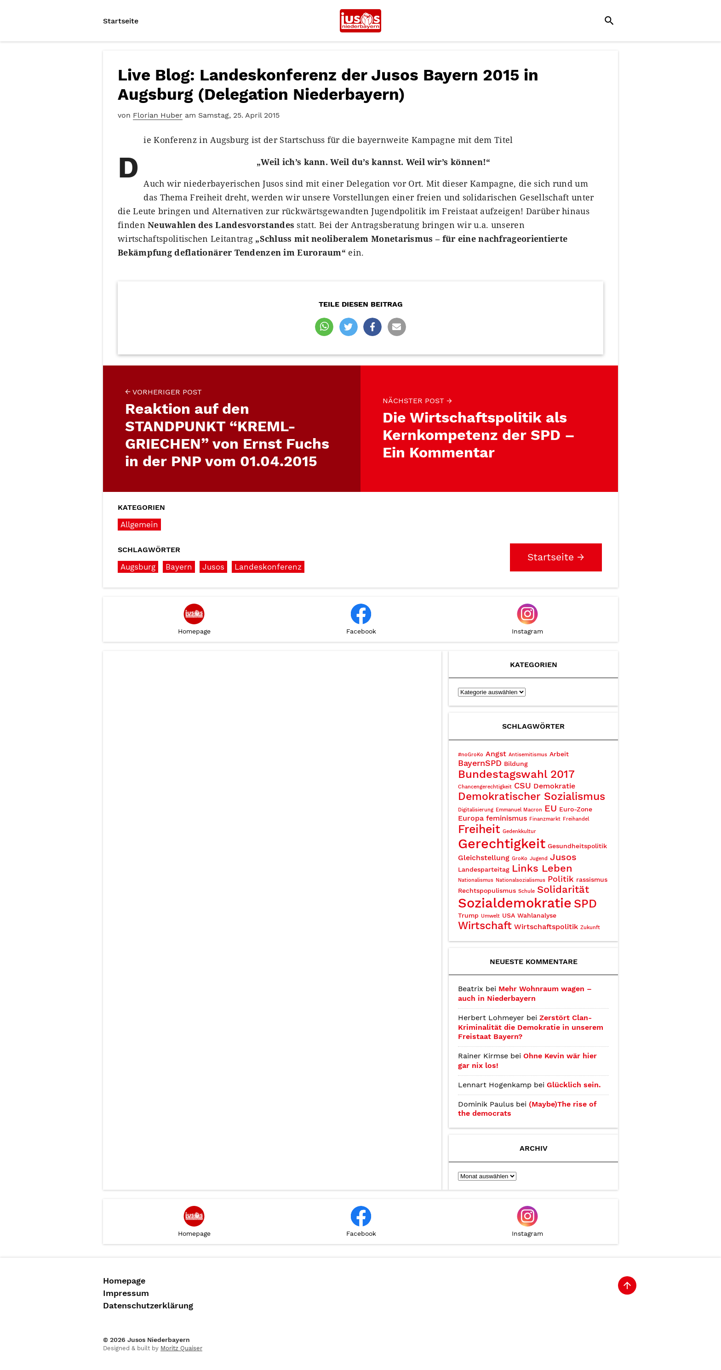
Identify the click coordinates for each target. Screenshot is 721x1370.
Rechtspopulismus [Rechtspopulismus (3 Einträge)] (487, 890)
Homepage (124, 1280)
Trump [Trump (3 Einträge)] (468, 915)
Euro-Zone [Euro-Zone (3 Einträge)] (575, 809)
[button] (324, 327)
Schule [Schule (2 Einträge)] (526, 891)
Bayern (179, 566)
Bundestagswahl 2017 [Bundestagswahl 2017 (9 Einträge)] (516, 774)
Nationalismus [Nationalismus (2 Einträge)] (475, 880)
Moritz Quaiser (181, 1348)
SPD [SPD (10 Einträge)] (585, 903)
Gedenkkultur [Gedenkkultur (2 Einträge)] (519, 831)
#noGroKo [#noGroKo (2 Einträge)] (470, 755)
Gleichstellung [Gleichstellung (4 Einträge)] (483, 857)
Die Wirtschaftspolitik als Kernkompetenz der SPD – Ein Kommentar (489, 428)
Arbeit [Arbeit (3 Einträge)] (559, 754)
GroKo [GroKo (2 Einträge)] (519, 859)
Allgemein (139, 524)
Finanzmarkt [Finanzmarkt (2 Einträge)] (545, 819)
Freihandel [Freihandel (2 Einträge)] (576, 819)
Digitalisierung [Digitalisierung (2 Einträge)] (475, 810)
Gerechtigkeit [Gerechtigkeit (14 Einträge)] (501, 843)
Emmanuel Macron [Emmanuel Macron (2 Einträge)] (519, 810)
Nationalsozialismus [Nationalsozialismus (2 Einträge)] (520, 880)
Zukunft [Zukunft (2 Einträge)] (590, 927)
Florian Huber (158, 115)
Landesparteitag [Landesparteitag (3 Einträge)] (483, 869)
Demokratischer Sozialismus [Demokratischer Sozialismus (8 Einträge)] (531, 796)
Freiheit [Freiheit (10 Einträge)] (479, 829)
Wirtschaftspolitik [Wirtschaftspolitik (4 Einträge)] (546, 926)
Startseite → (555, 557)
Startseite (120, 21)
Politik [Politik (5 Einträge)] (561, 879)
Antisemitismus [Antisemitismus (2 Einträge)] (528, 755)
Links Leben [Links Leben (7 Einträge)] (542, 868)
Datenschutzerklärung (148, 1305)
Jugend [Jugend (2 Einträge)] (539, 859)
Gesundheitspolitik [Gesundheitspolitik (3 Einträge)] (577, 846)
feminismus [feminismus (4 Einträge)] (506, 818)
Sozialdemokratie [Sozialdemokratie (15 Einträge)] (515, 903)
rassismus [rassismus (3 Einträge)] (591, 879)
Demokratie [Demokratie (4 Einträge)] (554, 786)
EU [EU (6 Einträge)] (550, 808)
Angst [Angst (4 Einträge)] (496, 753)
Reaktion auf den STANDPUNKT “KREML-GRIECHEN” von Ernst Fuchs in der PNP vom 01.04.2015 (231, 429)
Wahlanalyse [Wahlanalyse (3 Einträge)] (536, 915)
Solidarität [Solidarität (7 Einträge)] (563, 889)
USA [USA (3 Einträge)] (508, 915)
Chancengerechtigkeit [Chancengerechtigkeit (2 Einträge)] (485, 787)
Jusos (213, 566)
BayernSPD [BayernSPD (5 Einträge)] (480, 763)
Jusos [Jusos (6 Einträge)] (563, 856)
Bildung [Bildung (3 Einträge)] (516, 763)
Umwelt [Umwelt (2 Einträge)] (490, 916)
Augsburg (137, 566)
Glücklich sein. (574, 1084)
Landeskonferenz (268, 566)
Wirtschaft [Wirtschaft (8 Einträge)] (485, 925)
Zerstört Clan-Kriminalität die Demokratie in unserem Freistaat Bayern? (530, 1027)
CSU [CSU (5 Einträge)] (522, 785)
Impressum (126, 1293)
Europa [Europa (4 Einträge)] (471, 818)
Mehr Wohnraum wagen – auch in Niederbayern (525, 993)
